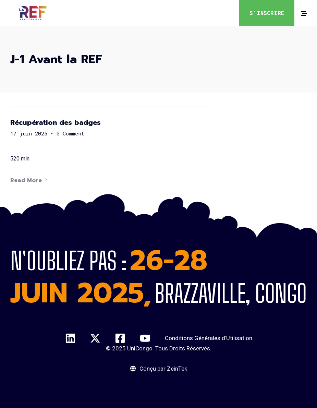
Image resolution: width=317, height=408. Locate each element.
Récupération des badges (55, 122)
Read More (29, 180)
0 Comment (70, 133)
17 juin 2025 (28, 133)
